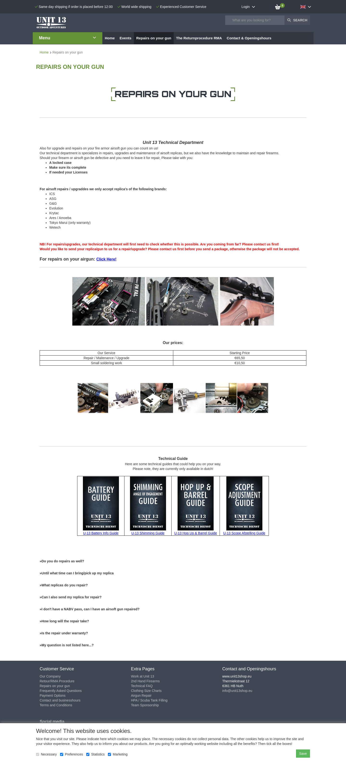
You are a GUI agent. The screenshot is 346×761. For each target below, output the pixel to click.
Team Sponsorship (145, 705)
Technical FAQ (142, 686)
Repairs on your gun (55, 686)
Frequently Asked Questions (61, 691)
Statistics (95, 754)
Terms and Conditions (56, 705)
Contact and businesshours (60, 700)
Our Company (50, 676)
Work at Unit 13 (142, 676)
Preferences (71, 754)
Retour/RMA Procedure (57, 681)
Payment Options (52, 695)
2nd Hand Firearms (145, 681)
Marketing (117, 754)
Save (303, 753)
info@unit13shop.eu (237, 691)
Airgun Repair (141, 695)
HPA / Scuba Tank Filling (149, 700)
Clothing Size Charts (146, 691)
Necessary (46, 754)
